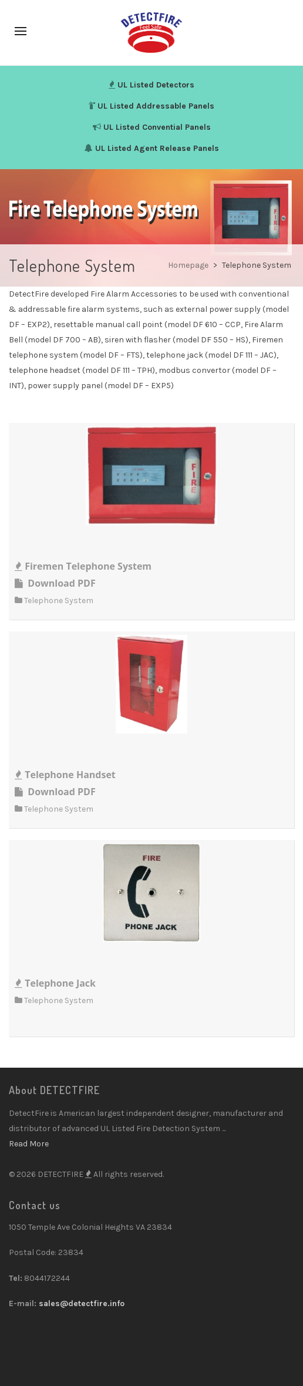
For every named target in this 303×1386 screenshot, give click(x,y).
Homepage (189, 265)
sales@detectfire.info (81, 1303)
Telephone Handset (65, 774)
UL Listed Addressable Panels (155, 106)
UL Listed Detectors (155, 85)
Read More (29, 1144)
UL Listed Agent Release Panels (157, 148)
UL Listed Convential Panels (157, 127)
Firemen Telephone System (83, 566)
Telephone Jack (55, 983)
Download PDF (55, 583)
